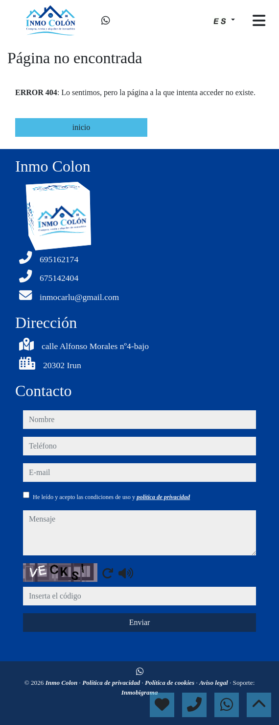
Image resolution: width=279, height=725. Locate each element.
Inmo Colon (62, 682)
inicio (81, 127)
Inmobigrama (139, 692)
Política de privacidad (111, 682)
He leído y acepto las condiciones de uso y (111, 497)
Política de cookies (170, 682)
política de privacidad (163, 497)
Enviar (139, 622)
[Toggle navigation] (259, 20)
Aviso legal (214, 682)
